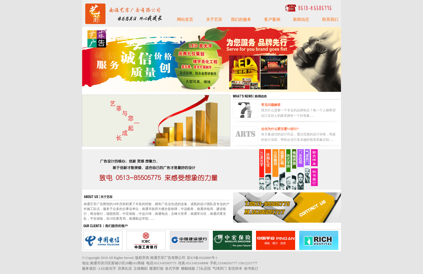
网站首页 (185, 19)
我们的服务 (241, 19)
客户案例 (272, 19)
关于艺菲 (214, 19)
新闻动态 (301, 19)
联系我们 (330, 19)
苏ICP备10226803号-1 (202, 258)
